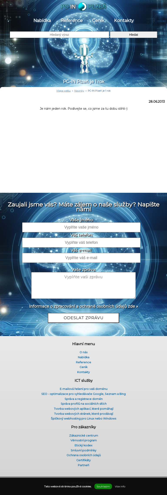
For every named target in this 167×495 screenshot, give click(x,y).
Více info (120, 486)
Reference (71, 20)
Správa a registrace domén (84, 399)
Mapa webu (64, 90)
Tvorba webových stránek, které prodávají (83, 413)
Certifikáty (83, 460)
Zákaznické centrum (83, 435)
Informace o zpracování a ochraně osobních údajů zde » (83, 306)
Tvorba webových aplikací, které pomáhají (83, 408)
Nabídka (42, 20)
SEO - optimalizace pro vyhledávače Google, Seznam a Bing (83, 394)
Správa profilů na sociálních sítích (84, 403)
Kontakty (124, 20)
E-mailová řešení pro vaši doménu (83, 389)
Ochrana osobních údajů (84, 455)
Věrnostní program (83, 440)
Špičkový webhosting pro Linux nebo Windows (83, 418)
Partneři (83, 465)
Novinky (79, 90)
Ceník (98, 20)
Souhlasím (103, 486)
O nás (83, 352)
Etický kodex (83, 445)
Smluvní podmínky (83, 450)
